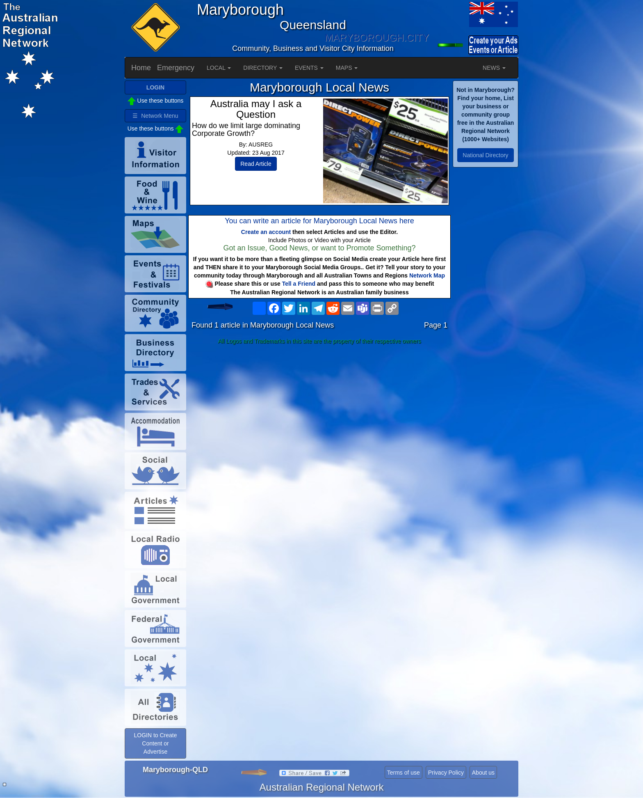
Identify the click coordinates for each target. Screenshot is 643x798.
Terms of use (403, 772)
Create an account (266, 232)
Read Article (255, 164)
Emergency (175, 68)
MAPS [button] (347, 67)
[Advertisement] (319, 412)
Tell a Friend (298, 283)
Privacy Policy (446, 772)
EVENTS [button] (309, 67)
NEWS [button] (494, 67)
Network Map (427, 275)
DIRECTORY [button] (263, 67)
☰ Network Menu (155, 115)
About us (483, 772)
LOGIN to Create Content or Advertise (155, 743)
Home (141, 68)
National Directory (485, 155)
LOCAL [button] (219, 67)
